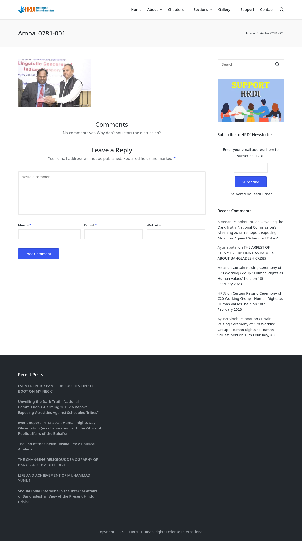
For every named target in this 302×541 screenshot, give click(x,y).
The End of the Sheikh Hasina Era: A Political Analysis (56, 446)
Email (90, 225)
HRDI (222, 267)
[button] (277, 64)
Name (25, 225)
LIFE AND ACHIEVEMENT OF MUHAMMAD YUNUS (54, 478)
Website (154, 225)
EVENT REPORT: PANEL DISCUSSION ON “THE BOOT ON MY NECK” (57, 388)
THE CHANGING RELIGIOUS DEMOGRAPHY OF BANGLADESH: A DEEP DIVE (58, 462)
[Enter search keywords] (251, 64)
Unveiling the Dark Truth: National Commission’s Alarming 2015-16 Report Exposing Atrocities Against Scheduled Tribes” (58, 407)
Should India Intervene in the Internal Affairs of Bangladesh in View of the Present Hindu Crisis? (57, 496)
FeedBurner (262, 193)
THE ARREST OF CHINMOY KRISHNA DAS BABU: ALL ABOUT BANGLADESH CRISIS (248, 252)
